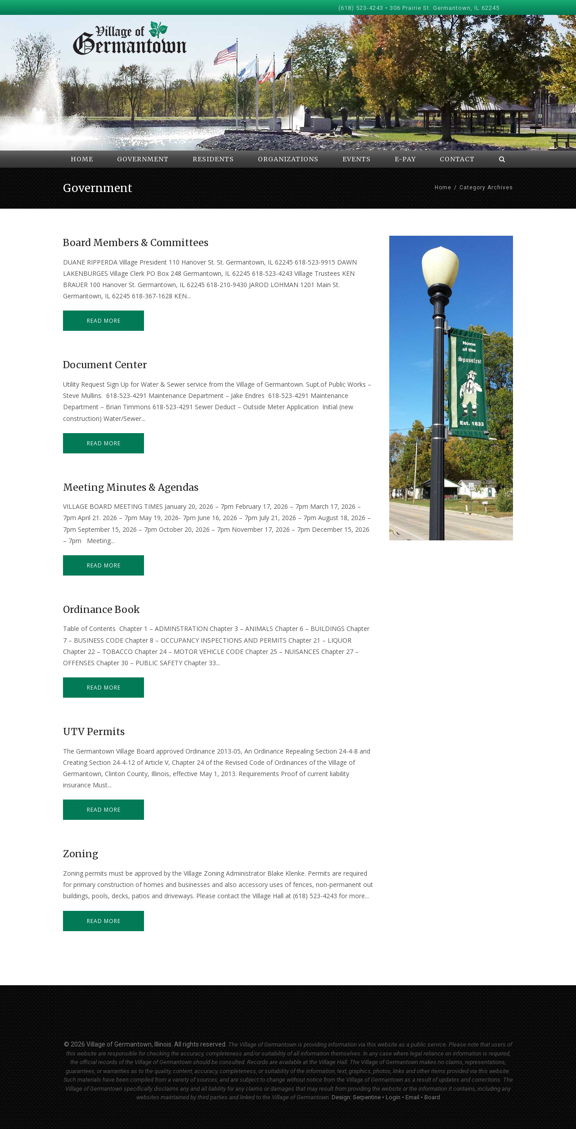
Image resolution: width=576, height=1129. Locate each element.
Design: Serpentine (356, 1097)
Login (393, 1097)
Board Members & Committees (135, 243)
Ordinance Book (101, 609)
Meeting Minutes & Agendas (130, 487)
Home (443, 187)
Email (412, 1097)
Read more (104, 321)
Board (432, 1097)
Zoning (80, 854)
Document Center (105, 365)
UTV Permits (94, 732)
